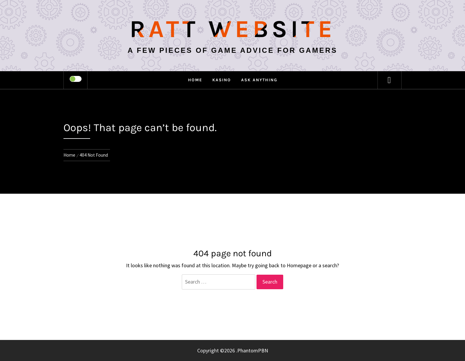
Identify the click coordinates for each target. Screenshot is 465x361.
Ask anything (259, 79)
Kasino (221, 79)
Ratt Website (233, 29)
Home (195, 79)
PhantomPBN (252, 350)
